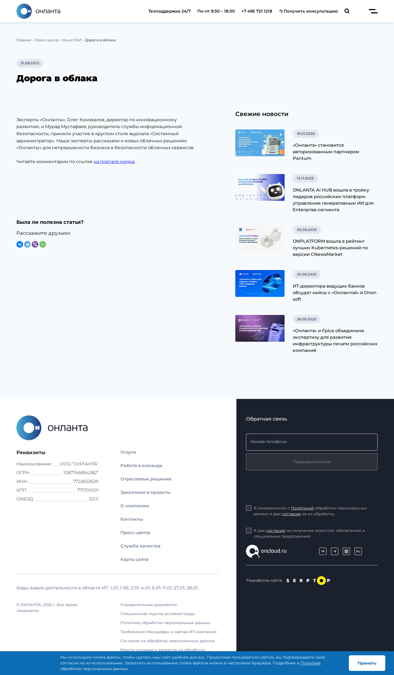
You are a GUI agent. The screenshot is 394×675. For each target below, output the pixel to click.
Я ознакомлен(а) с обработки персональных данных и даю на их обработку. (310, 511)
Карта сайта (134, 559)
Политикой (302, 508)
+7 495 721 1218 (256, 11)
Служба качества (140, 546)
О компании (134, 505)
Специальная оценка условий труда (157, 613)
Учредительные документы (148, 604)
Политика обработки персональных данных (165, 622)
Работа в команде (141, 465)
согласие (291, 513)
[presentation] (287, 483)
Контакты (131, 519)
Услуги (128, 452)
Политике (310, 662)
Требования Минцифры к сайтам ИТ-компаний (168, 631)
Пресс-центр (135, 532)
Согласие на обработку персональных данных (167, 640)
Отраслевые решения (146, 479)
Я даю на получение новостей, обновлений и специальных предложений (309, 533)
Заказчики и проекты (145, 492)
